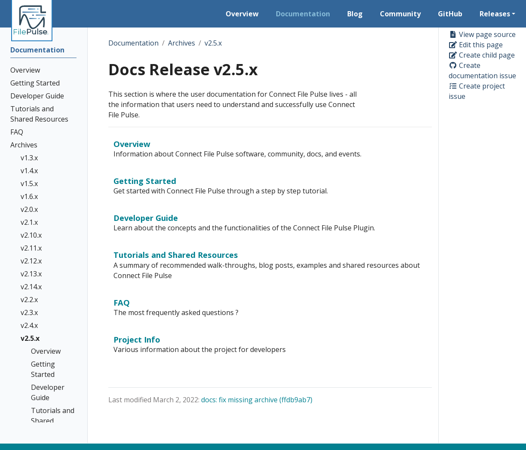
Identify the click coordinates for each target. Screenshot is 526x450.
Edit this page (476, 44)
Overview (131, 143)
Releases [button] (495, 13)
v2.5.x (213, 43)
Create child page (482, 55)
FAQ (121, 302)
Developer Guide (145, 217)
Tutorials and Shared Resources (175, 254)
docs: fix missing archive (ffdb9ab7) (256, 399)
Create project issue (477, 91)
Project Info (136, 339)
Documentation (133, 43)
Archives (181, 43)
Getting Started (144, 180)
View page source (482, 34)
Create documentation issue (482, 70)
